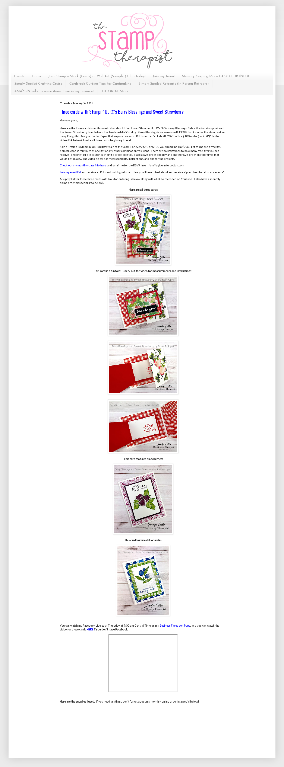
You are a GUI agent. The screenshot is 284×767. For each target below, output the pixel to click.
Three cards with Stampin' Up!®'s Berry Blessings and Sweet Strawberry (122, 111)
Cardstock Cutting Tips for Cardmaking (100, 84)
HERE (90, 629)
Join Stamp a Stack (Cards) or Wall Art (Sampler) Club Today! (96, 76)
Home (36, 76)
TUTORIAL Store (114, 91)
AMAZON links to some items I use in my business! (54, 91)
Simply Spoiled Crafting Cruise (38, 84)
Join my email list (70, 172)
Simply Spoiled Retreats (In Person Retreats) (174, 84)
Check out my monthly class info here (83, 165)
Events (19, 76)
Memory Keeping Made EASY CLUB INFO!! (215, 76)
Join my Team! (163, 76)
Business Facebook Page (175, 625)
